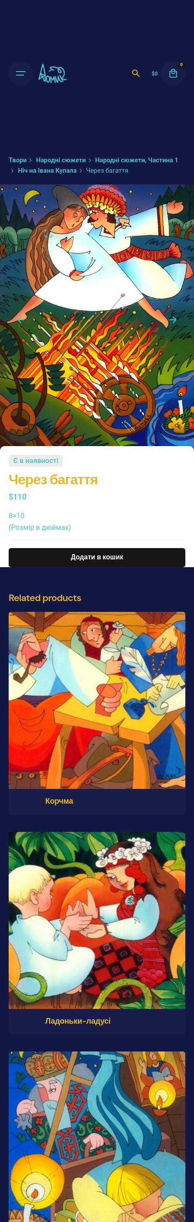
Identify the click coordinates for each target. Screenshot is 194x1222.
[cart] (173, 73)
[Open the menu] (21, 73)
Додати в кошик (97, 557)
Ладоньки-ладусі (77, 1021)
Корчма (59, 801)
